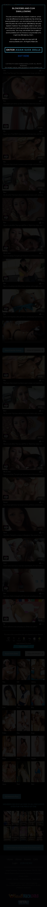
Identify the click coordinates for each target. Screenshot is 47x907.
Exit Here (23, 56)
